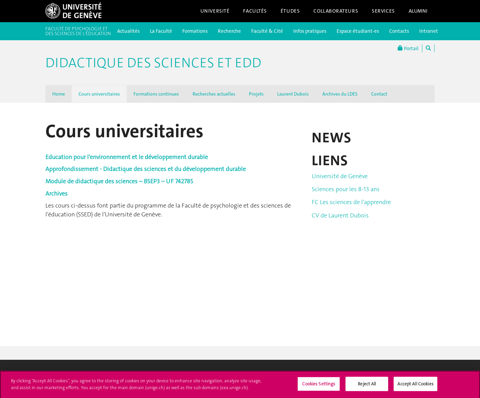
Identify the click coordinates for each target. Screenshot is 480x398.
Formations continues (156, 94)
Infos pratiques (309, 31)
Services (383, 11)
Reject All (367, 386)
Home (58, 94)
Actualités (128, 31)
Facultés (255, 11)
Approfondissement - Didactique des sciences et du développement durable (145, 169)
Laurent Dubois (293, 94)
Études (290, 11)
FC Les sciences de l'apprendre (351, 202)
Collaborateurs (335, 11)
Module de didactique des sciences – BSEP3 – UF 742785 (119, 181)
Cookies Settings (318, 386)
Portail (408, 48)
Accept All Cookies (415, 386)
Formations (195, 31)
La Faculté (161, 31)
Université (215, 11)
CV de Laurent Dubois (340, 215)
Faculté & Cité (267, 31)
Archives (56, 193)
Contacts (399, 31)
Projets (256, 94)
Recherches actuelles (214, 94)
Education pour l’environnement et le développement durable (126, 157)
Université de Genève (340, 176)
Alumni (418, 11)
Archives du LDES (339, 94)
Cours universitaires (99, 94)
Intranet (428, 31)
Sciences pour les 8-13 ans (346, 189)
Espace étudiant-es (358, 31)
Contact (379, 94)
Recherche (229, 31)
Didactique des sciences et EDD (153, 63)
